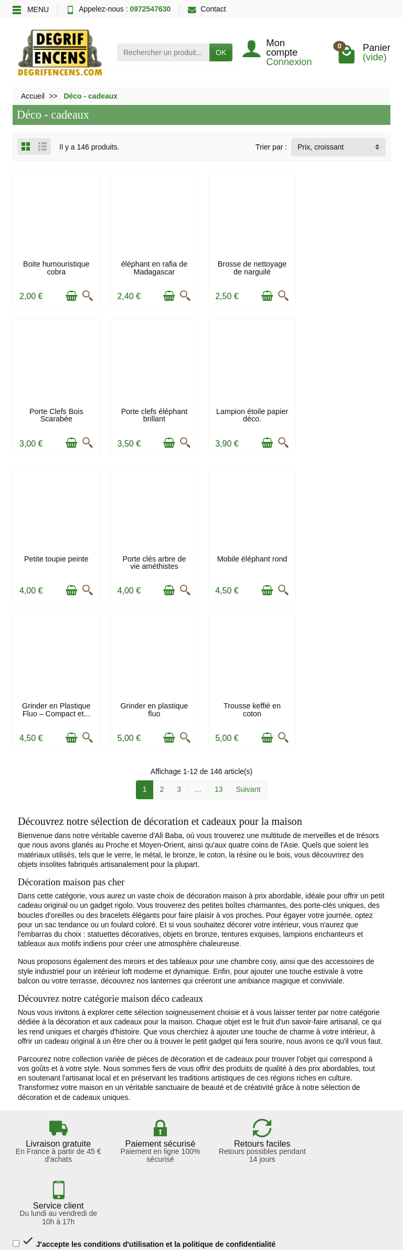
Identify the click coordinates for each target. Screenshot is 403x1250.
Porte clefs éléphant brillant (56, 413)
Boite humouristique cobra (56, 267)
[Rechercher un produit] (163, 52)
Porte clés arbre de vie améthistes (347, 413)
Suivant (248, 639)
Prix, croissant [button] (321, 147)
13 (219, 639)
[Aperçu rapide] (86, 295)
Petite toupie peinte (250, 410)
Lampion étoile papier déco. (153, 413)
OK (221, 52)
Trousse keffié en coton (347, 560)
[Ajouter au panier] (70, 295)
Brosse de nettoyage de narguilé (250, 267)
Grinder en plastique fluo (250, 560)
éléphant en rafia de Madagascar (153, 267)
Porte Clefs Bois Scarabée (347, 267)
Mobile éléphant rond (56, 556)
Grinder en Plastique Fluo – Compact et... (153, 560)
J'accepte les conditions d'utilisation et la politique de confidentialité (144, 1030)
